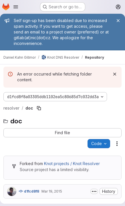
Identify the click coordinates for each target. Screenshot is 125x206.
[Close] (118, 20)
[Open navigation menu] (15, 6)
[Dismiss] (114, 74)
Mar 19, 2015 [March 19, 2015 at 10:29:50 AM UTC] (51, 191)
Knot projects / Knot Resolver (72, 163)
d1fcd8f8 (29, 191)
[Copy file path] (38, 108)
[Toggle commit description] (94, 191)
